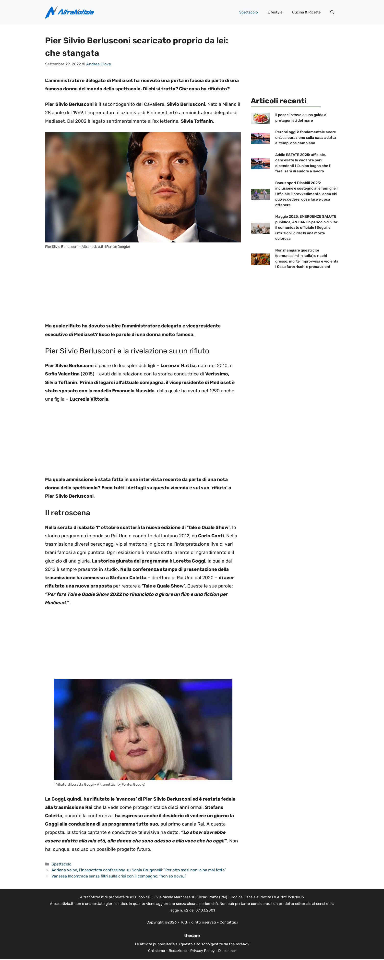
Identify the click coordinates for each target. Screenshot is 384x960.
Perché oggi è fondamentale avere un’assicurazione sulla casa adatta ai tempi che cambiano (305, 137)
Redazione (178, 950)
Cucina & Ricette (306, 12)
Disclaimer (227, 950)
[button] (332, 12)
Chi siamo (156, 950)
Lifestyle (275, 12)
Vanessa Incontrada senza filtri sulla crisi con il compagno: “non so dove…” (118, 876)
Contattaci (229, 922)
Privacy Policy (202, 950)
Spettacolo (248, 12)
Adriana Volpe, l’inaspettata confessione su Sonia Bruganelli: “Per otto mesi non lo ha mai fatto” (138, 870)
